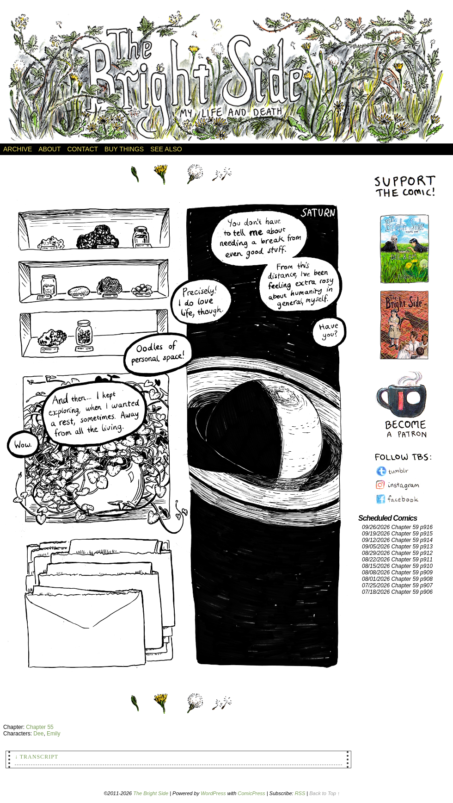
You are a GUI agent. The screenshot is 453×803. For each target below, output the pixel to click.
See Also (166, 149)
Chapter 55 (39, 727)
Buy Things (124, 149)
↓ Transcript (36, 756)
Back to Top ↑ (324, 793)
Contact (82, 149)
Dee (38, 733)
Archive (17, 149)
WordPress (213, 793)
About (49, 149)
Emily (53, 733)
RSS (300, 793)
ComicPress (251, 793)
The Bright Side (226, 76)
